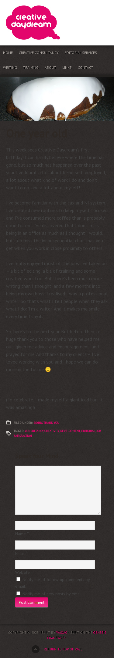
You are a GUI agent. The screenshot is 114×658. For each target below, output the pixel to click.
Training (31, 67)
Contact (85, 67)
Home (8, 52)
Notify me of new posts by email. (52, 594)
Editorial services (81, 52)
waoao (61, 632)
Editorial (88, 431)
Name (20, 534)
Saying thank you (46, 423)
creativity (51, 431)
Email (20, 553)
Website (22, 572)
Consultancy (34, 431)
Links (67, 67)
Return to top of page (63, 649)
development (70, 431)
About (50, 67)
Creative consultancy (39, 52)
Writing (10, 67)
